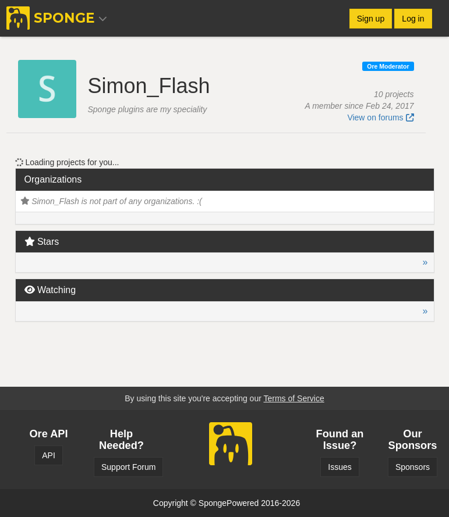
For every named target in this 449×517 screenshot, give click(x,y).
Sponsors (412, 467)
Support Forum (128, 467)
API (48, 455)
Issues (339, 467)
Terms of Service (293, 398)
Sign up (370, 18)
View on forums (380, 117)
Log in (413, 18)
